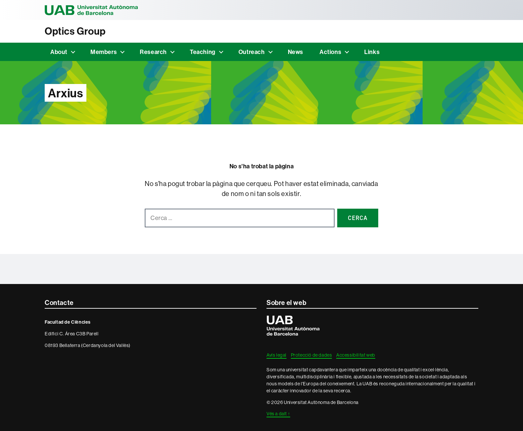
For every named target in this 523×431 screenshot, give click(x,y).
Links (372, 52)
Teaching (202, 52)
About (58, 52)
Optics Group (75, 31)
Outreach (251, 52)
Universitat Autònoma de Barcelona (91, 10)
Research (153, 52)
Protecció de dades (311, 355)
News (295, 52)
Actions (330, 52)
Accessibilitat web (355, 355)
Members (103, 52)
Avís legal (277, 355)
